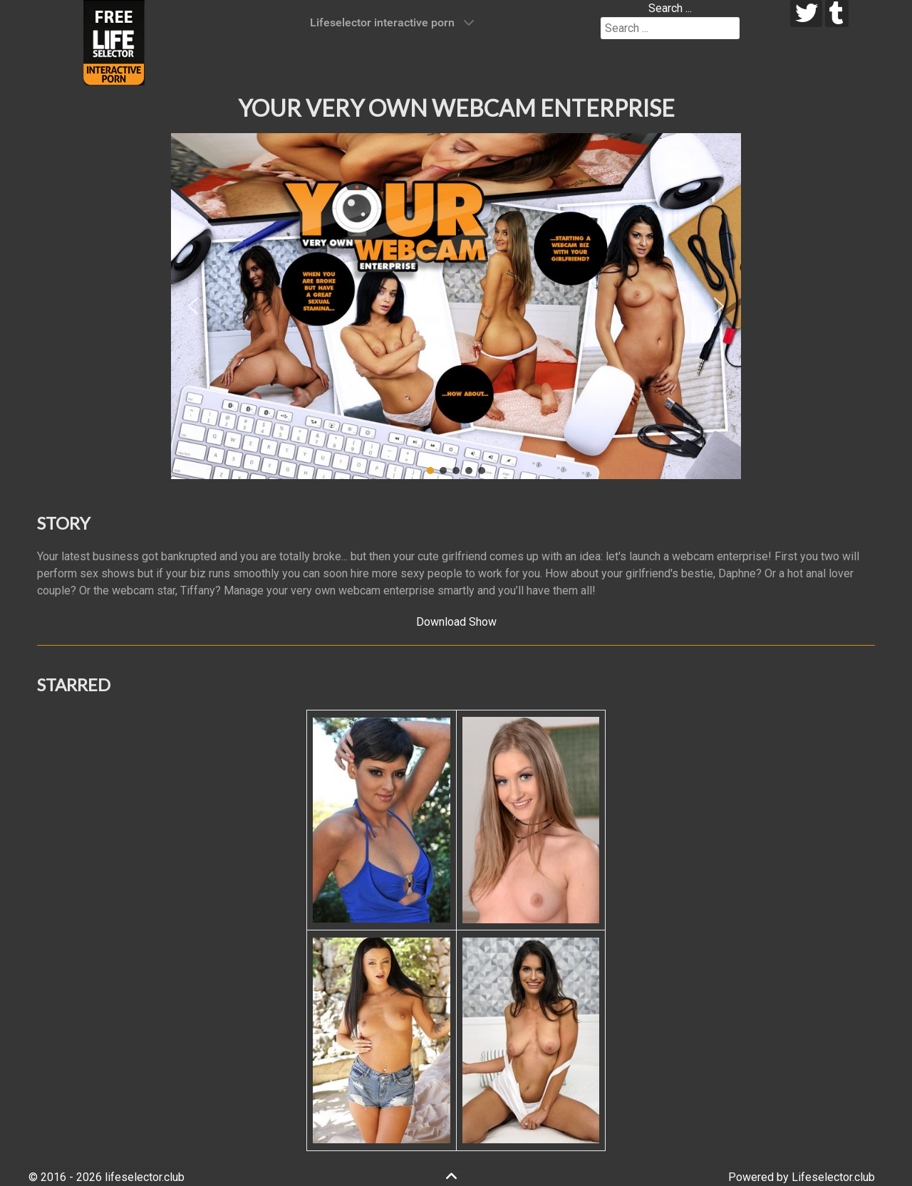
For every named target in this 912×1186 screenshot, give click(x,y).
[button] (193, 306)
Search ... (670, 8)
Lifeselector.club (833, 1177)
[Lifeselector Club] (114, 41)
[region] (456, 306)
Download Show (456, 622)
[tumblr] (837, 13)
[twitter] (806, 13)
